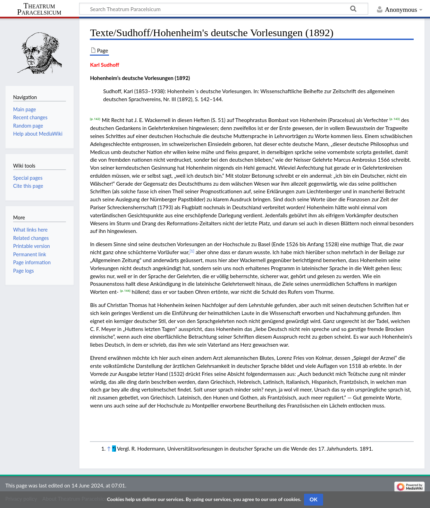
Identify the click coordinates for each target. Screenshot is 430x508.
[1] (191, 251)
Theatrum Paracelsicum (39, 9)
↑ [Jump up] (109, 448)
